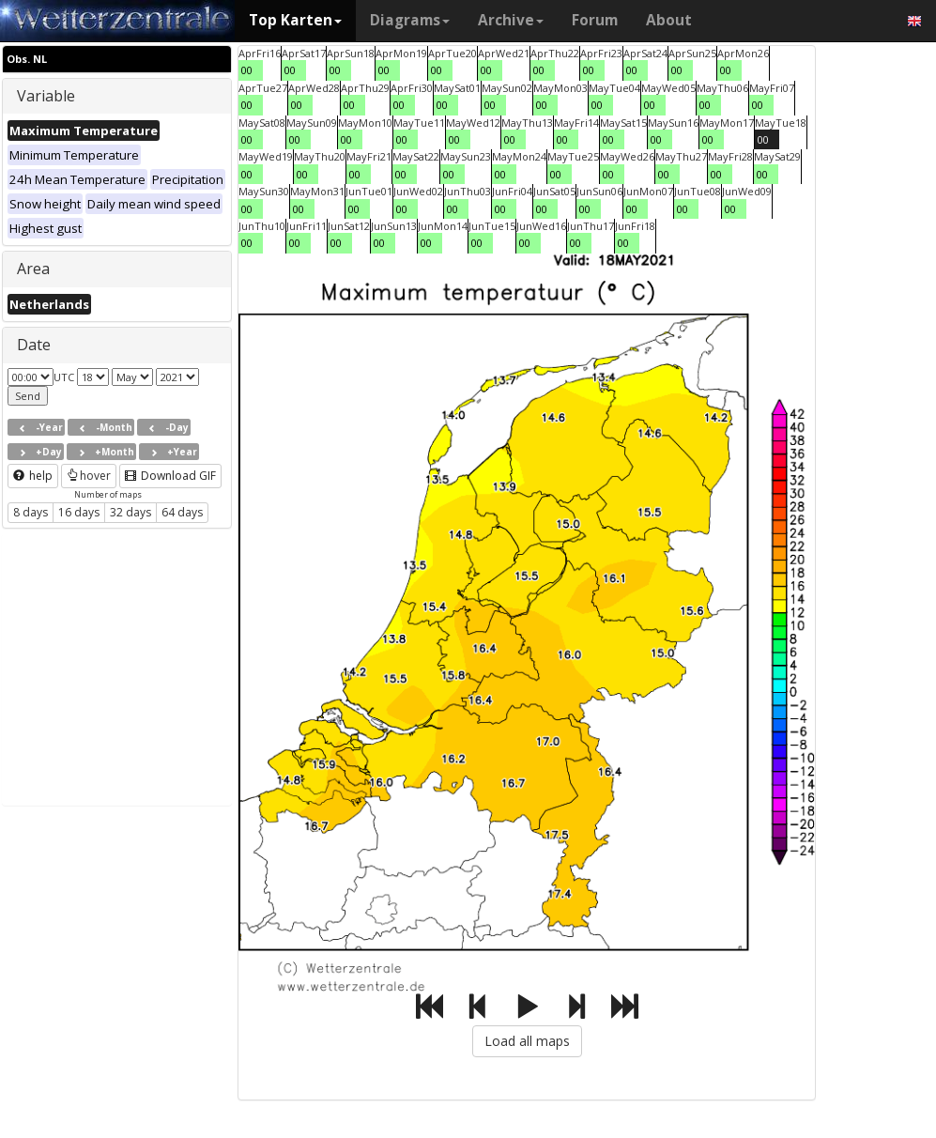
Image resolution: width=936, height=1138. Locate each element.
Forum (595, 20)
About (669, 20)
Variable (46, 95)
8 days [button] (30, 512)
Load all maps (527, 1041)
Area (33, 268)
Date (34, 344)
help (33, 475)
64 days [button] (182, 512)
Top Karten (295, 20)
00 (247, 70)
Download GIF (170, 475)
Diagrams (410, 20)
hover (89, 475)
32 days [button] (130, 512)
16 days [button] (79, 512)
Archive (511, 20)
